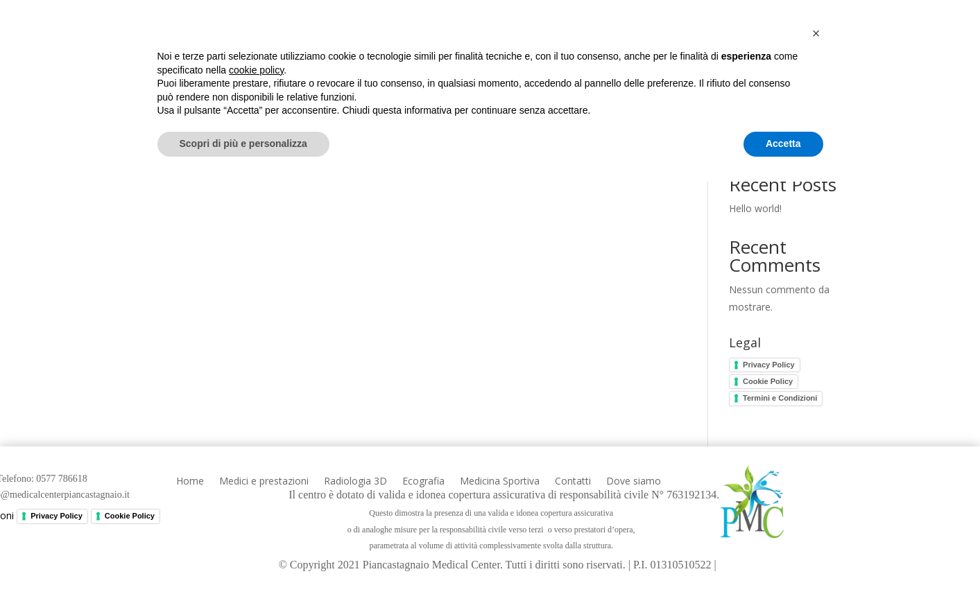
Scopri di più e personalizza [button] (243, 553)
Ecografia (569, 55)
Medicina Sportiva (670, 55)
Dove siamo (843, 55)
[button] (816, 444)
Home (261, 55)
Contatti (766, 55)
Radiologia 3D (479, 55)
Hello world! (755, 208)
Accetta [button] (783, 553)
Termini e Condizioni (780, 398)
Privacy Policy (769, 364)
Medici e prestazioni (357, 55)
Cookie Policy (768, 381)
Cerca (844, 141)
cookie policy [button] (256, 480)
